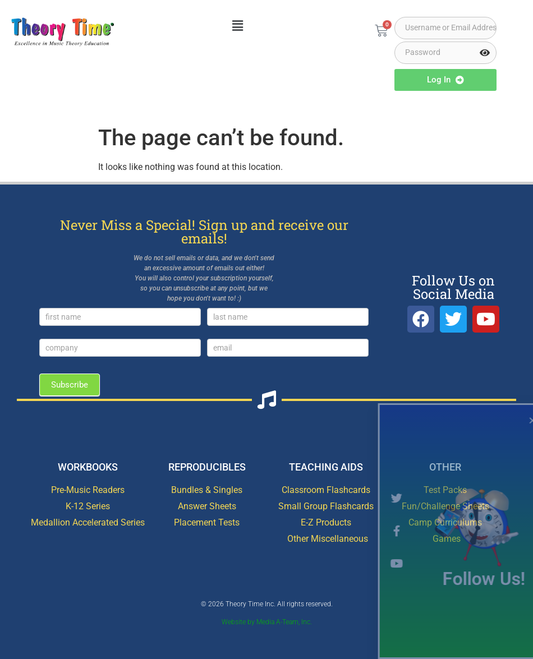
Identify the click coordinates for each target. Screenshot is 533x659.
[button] (237, 26)
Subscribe (69, 385)
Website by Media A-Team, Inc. (267, 622)
